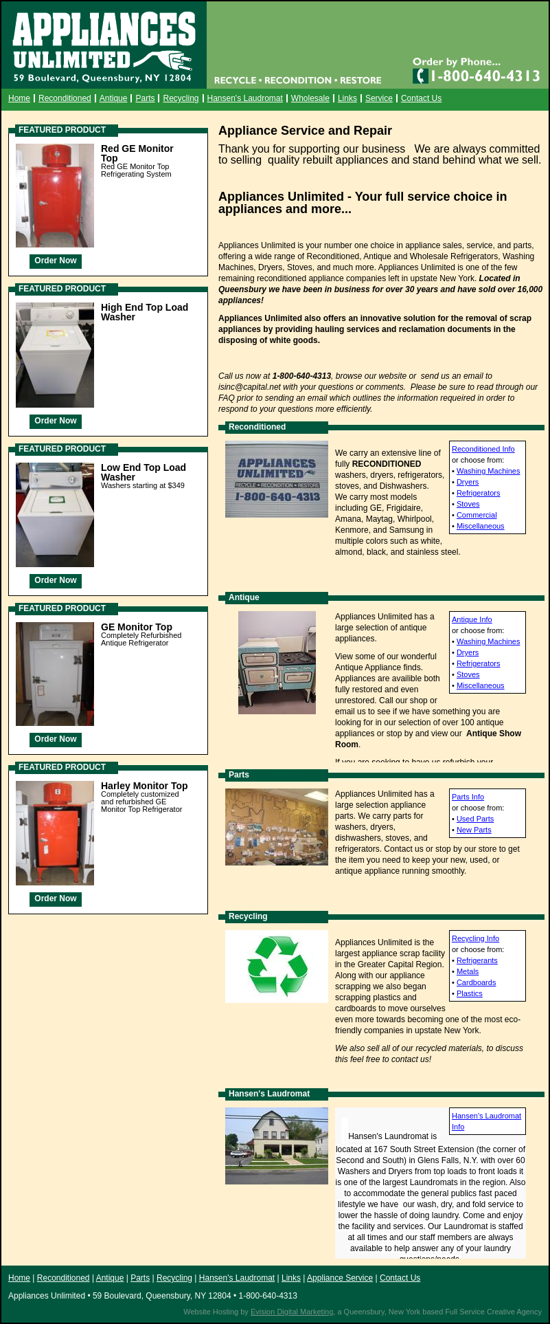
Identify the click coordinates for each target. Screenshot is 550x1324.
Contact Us (421, 98)
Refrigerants (477, 960)
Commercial (477, 515)
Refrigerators (479, 493)
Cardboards (476, 982)
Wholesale (310, 98)
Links (347, 98)
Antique (114, 98)
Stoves (468, 504)
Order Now (55, 260)
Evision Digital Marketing (292, 1312)
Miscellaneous (481, 526)
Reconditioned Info (483, 449)
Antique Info (472, 619)
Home (19, 98)
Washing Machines (488, 471)
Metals (468, 971)
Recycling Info (475, 938)
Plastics (470, 993)
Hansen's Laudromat (245, 98)
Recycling (180, 98)
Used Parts (475, 819)
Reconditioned (64, 98)
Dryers (468, 482)
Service (379, 98)
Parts (144, 98)
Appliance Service (340, 1278)
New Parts (474, 830)
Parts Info (468, 797)
